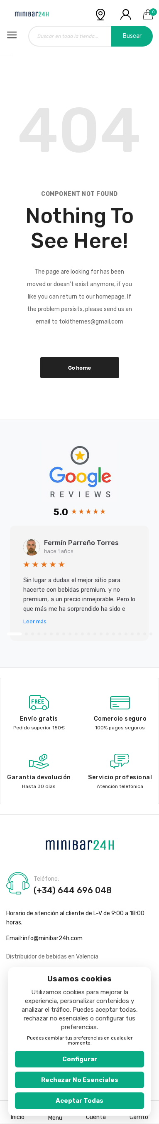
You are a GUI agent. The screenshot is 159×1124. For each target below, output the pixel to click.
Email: (14, 938)
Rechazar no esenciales (79, 1080)
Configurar (79, 1059)
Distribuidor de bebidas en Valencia (52, 956)
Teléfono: (46, 879)
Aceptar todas (79, 1100)
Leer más (34, 621)
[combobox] (90, 36)
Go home (79, 367)
